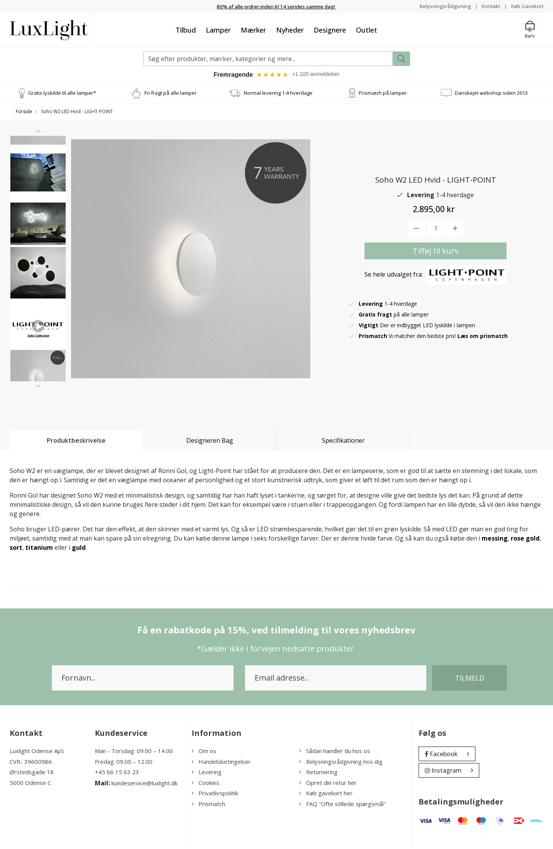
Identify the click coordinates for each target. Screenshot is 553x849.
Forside (24, 112)
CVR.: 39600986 (31, 762)
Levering (207, 772)
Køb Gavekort (526, 6)
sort (16, 548)
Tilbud (186, 29)
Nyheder (290, 29)
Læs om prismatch (483, 336)
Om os (204, 751)
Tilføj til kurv (436, 251)
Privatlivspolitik (215, 794)
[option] (38, 167)
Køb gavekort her (326, 794)
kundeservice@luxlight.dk (144, 784)
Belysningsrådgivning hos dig (340, 762)
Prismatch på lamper (383, 93)
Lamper (218, 29)
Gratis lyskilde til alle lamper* (62, 93)
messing (495, 539)
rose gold (525, 539)
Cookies (205, 783)
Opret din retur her (328, 783)
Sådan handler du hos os (334, 751)
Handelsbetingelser (221, 762)
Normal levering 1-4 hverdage (278, 93)
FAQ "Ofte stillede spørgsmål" (342, 804)
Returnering (318, 772)
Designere (330, 29)
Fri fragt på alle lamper (170, 93)
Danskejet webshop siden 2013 (491, 93)
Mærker (253, 29)
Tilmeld (469, 678)
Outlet (366, 29)
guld (79, 548)
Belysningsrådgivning (441, 6)
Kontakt (488, 6)
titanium (39, 548)
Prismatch (208, 804)
